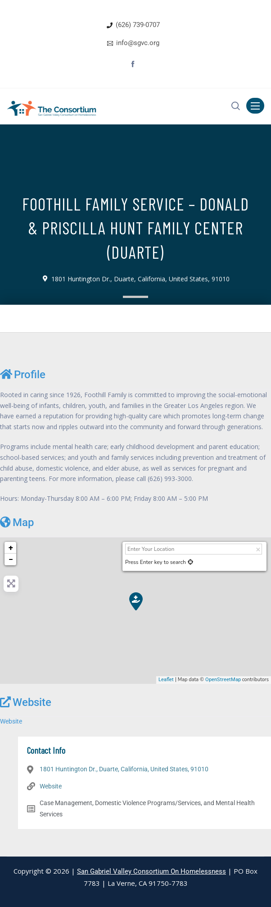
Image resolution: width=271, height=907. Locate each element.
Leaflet (166, 680)
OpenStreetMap (223, 680)
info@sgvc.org (137, 43)
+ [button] (11, 547)
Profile (22, 374)
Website (25, 702)
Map (17, 522)
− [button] (11, 559)
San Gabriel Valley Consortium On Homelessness (151, 871)
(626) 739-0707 (138, 25)
